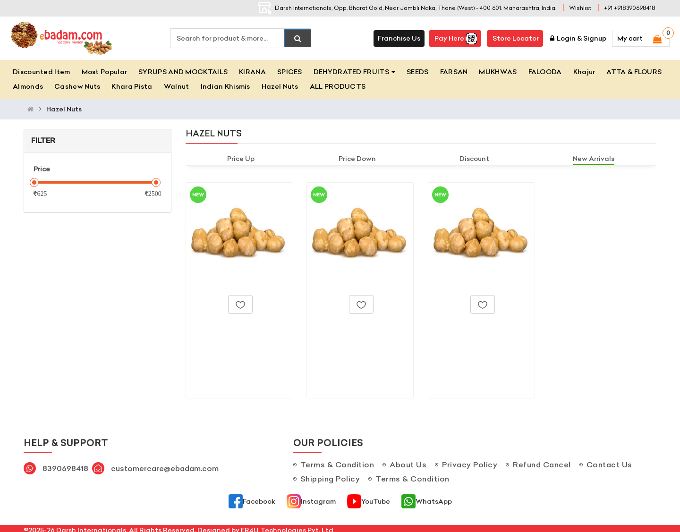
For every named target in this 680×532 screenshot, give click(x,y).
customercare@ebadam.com (165, 465)
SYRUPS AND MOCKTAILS (183, 72)
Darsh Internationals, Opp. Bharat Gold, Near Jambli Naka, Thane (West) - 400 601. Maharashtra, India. (407, 7)
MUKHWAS (498, 72)
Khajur (584, 72)
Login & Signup (578, 38)
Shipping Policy (330, 475)
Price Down (357, 158)
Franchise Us (399, 38)
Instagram (311, 498)
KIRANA (252, 72)
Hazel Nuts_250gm (230, 328)
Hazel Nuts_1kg (465, 328)
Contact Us (609, 461)
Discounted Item (41, 72)
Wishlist (580, 7)
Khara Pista (131, 86)
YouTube (368, 498)
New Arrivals (593, 158)
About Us (408, 461)
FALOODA (545, 72)
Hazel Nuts (280, 86)
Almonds (28, 86)
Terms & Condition (337, 461)
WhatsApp (426, 498)
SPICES (289, 72)
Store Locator (515, 38)
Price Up (241, 158)
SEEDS (418, 72)
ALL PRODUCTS (338, 86)
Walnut (176, 86)
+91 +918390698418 (629, 7)
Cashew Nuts (77, 86)
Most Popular (105, 72)
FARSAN (454, 72)
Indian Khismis (225, 86)
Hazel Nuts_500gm (350, 328)
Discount (474, 158)
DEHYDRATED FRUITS (354, 72)
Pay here (455, 38)
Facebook (252, 498)
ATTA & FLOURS (634, 72)
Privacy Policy (469, 461)
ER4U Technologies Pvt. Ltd (287, 527)
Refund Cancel (542, 461)
